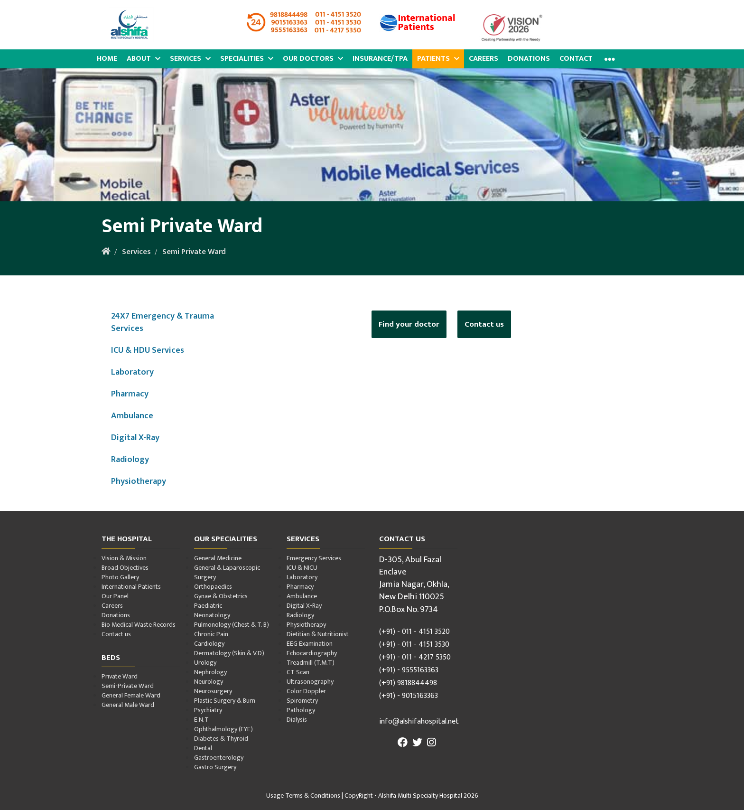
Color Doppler (306, 691)
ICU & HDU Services (147, 350)
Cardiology (209, 643)
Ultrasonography (310, 681)
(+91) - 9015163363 (408, 695)
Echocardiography (312, 653)
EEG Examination (310, 643)
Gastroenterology (218, 757)
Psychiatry (208, 710)
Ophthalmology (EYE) (223, 729)
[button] (608, 59)
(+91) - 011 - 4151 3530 (414, 644)
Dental (203, 748)
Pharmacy (130, 393)
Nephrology (210, 672)
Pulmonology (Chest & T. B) (231, 624)
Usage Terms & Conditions (303, 795)
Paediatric (208, 605)
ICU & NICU (302, 567)
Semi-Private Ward (128, 685)
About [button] (143, 58)
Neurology (208, 681)
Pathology (301, 710)
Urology (205, 662)
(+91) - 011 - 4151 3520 (414, 631)
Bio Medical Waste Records (139, 624)
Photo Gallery (120, 577)
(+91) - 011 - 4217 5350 (415, 657)
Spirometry (302, 700)
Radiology (130, 459)
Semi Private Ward (194, 251)
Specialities (246, 58)
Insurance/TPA (380, 58)
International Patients (131, 586)
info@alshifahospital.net (419, 721)
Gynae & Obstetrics (221, 596)
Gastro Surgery (215, 767)
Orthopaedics (213, 586)
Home (107, 58)
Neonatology (212, 615)
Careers (483, 58)
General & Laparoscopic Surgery (227, 572)
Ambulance (132, 415)
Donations (529, 58)
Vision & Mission (124, 558)
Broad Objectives (125, 567)
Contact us (484, 324)
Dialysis (297, 719)
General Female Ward (131, 695)
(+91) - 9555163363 (408, 670)
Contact (576, 58)
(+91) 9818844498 (408, 683)
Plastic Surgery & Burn (224, 700)
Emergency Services (314, 558)
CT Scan (298, 672)
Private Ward (120, 676)
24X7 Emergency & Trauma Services (162, 322)
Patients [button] (438, 58)
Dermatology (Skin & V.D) (229, 653)
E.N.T (201, 719)
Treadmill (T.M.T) (311, 662)
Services (190, 58)
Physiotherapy (138, 481)
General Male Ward (128, 704)
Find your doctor (409, 324)
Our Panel (115, 596)
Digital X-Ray (135, 437)
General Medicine (218, 558)
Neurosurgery (213, 691)
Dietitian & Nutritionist (318, 634)
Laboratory (132, 372)
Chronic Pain (211, 634)
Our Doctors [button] (313, 58)
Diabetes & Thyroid (221, 738)
